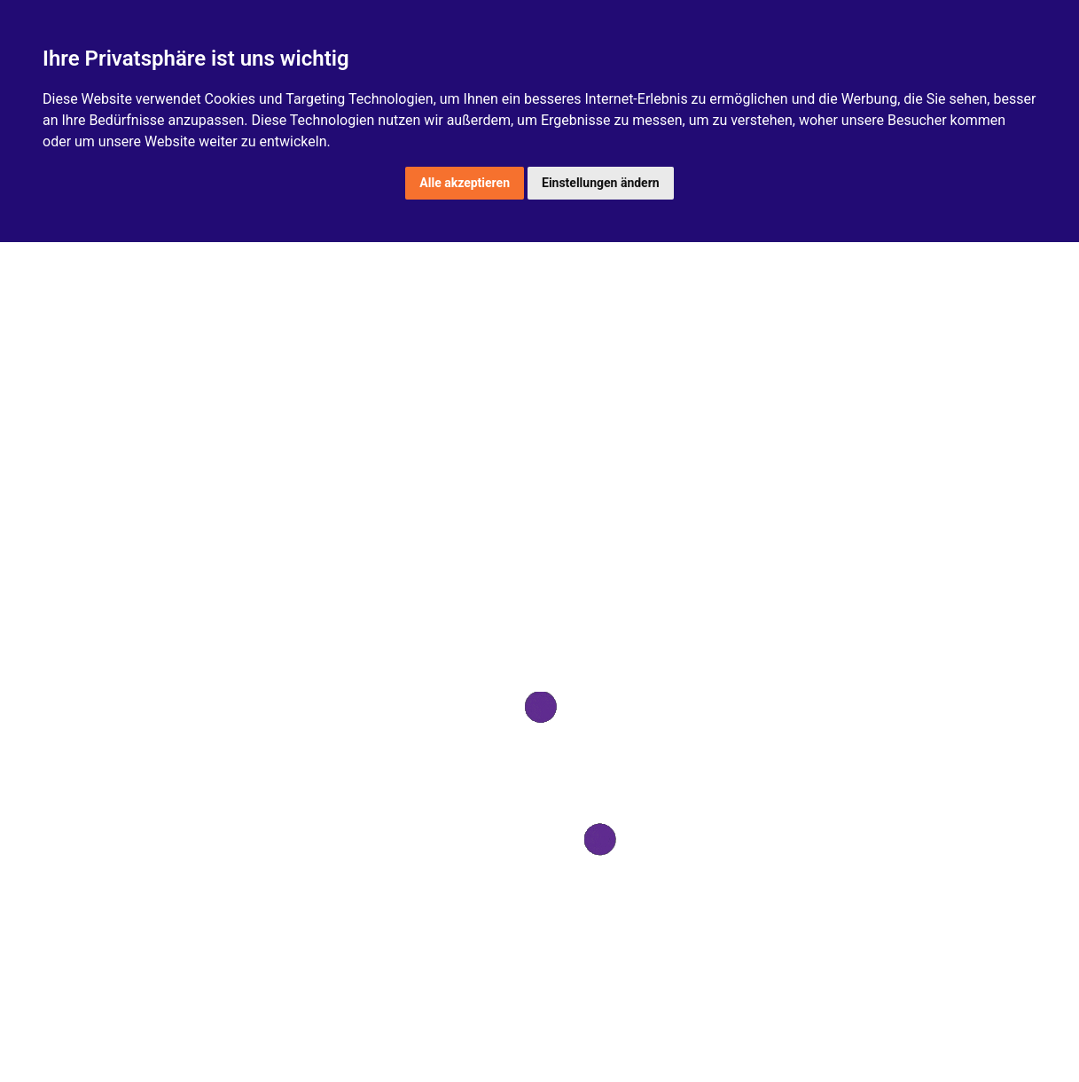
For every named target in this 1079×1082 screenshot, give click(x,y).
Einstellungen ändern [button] (601, 183)
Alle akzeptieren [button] (464, 183)
